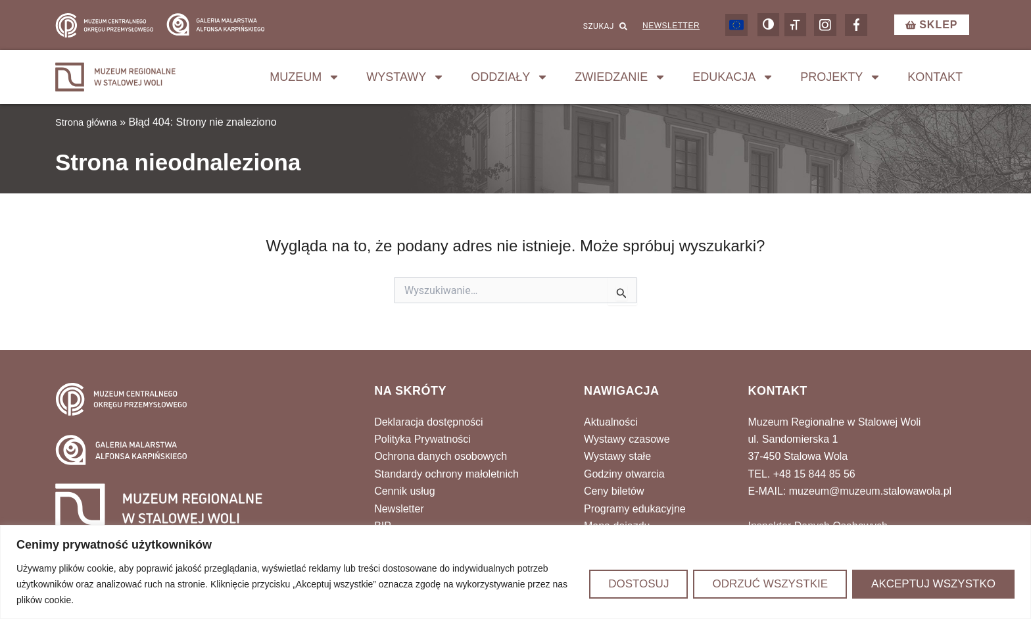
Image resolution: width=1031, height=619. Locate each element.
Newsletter (667, 27)
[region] (515, 572)
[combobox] (560, 28)
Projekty (840, 80)
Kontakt (935, 80)
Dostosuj (638, 584)
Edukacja (733, 80)
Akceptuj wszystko (933, 584)
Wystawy (405, 80)
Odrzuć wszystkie (770, 584)
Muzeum (305, 80)
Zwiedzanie (620, 80)
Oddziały (509, 80)
